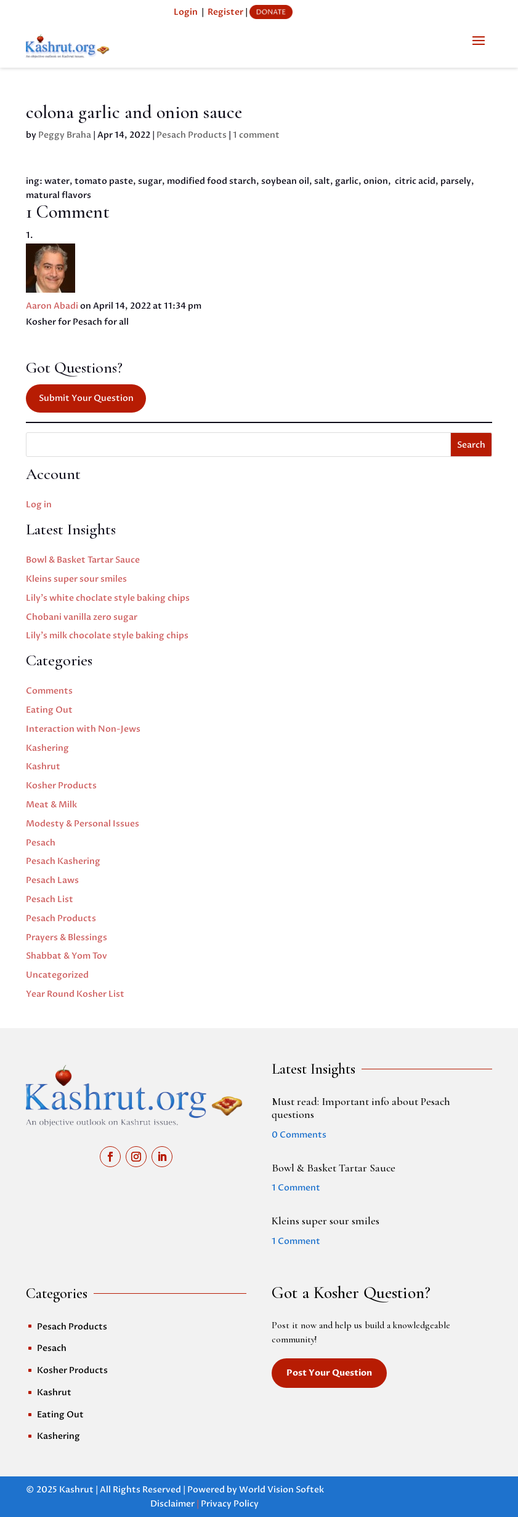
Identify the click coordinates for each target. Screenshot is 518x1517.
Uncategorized (57, 975)
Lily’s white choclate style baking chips (108, 598)
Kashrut (43, 766)
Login (186, 12)
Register (225, 12)
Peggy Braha (64, 135)
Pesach (40, 843)
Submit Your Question (86, 398)
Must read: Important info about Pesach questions (361, 1108)
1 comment (256, 135)
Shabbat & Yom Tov (66, 956)
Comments (49, 691)
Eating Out (49, 710)
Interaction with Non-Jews (83, 729)
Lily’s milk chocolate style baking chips (107, 635)
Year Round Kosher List (75, 994)
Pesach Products (191, 135)
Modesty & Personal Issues (82, 824)
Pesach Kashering (63, 861)
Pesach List (49, 899)
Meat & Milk (51, 804)
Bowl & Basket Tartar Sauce (83, 560)
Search (471, 445)
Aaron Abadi (52, 306)
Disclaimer (172, 1504)
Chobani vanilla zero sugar (81, 617)
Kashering (47, 748)
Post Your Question (329, 1373)
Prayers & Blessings (66, 937)
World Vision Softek (281, 1489)
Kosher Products (61, 785)
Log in (39, 504)
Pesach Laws (52, 880)
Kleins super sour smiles (76, 579)
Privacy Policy (230, 1504)
